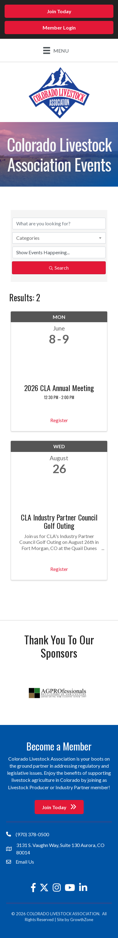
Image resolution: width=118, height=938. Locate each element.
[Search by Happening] (59, 252)
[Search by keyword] (59, 223)
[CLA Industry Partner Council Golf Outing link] (59, 492)
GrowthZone (81, 919)
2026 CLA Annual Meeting (59, 388)
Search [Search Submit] (59, 268)
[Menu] (56, 50)
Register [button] (59, 420)
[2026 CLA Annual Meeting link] (59, 363)
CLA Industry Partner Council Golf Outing (59, 521)
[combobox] (59, 237)
